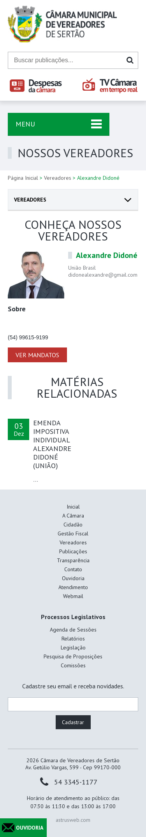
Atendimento (73, 587)
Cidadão (73, 524)
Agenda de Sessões (73, 629)
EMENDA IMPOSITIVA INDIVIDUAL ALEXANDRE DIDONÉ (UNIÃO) (52, 444)
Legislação (73, 647)
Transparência (73, 560)
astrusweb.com (73, 819)
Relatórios (73, 638)
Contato (73, 569)
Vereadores (57, 177)
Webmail (73, 596)
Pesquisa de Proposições (73, 656)
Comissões (73, 665)
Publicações (73, 551)
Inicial (73, 506)
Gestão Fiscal (73, 533)
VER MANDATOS (37, 355)
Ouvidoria (73, 578)
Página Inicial (23, 177)
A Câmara (73, 515)
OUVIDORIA (29, 827)
